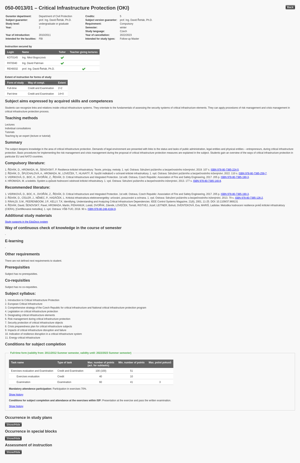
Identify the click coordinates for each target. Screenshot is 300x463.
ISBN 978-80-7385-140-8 (207, 180)
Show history (16, 394)
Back (290, 7)
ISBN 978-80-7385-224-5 (225, 169)
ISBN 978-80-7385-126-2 (249, 197)
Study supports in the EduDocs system (26, 221)
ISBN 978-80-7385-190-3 (235, 177)
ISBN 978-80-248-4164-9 (102, 209)
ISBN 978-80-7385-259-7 (253, 173)
